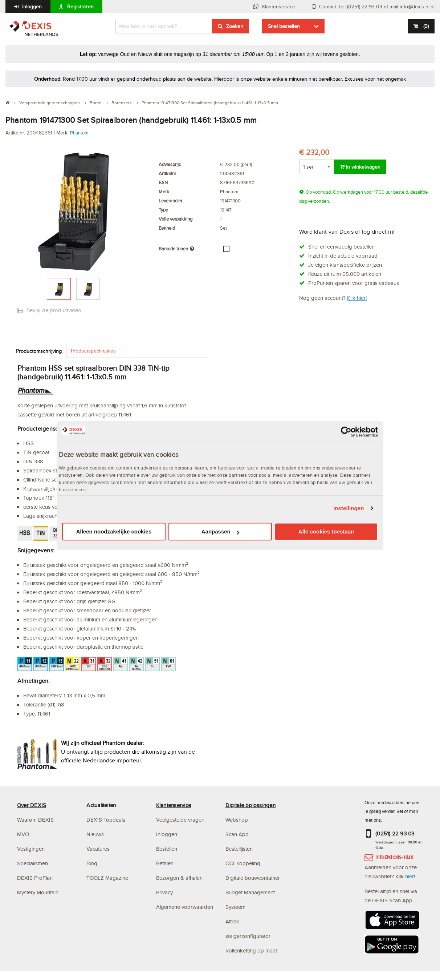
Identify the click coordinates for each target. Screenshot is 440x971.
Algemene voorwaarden (184, 907)
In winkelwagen (360, 166)
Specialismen (32, 863)
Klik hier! (357, 298)
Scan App (237, 834)
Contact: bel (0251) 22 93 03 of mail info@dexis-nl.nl (377, 6)
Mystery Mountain (37, 892)
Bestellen (166, 849)
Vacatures (98, 849)
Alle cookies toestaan (326, 532)
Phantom (79, 132)
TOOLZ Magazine (107, 878)
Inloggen (32, 6)
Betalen (165, 863)
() (425, 26)
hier (409, 876)
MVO (23, 834)
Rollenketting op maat (251, 950)
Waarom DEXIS (35, 819)
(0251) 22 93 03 (395, 833)
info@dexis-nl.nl (394, 857)
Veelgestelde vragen (181, 819)
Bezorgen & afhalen (179, 878)
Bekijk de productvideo (49, 310)
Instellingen (348, 508)
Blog (91, 863)
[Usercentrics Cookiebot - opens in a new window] (346, 431)
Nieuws (95, 834)
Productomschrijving (39, 351)
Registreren (80, 6)
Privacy (164, 892)
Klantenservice (278, 6)
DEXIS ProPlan (35, 878)
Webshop (236, 819)
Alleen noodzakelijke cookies (114, 532)
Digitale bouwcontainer (252, 878)
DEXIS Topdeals (105, 819)
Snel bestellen (284, 26)
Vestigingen (31, 849)
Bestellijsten (239, 849)
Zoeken (234, 26)
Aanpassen (220, 532)
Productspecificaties (93, 350)
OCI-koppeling (242, 863)
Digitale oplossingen (250, 805)
